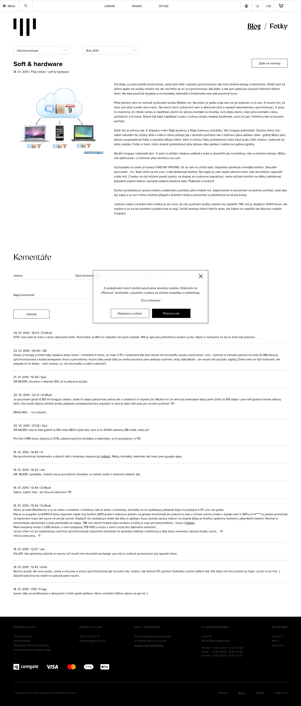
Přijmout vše (171, 313)
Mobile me (184, 102)
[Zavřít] (201, 276)
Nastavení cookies (130, 313)
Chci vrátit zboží (22, 636)
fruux (233, 93)
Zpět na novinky (269, 63)
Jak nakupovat (21, 640)
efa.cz (275, 640)
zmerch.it (277, 636)
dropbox (150, 93)
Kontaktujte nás (91, 627)
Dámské (109, 6)
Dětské (164, 6)
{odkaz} (106, 456)
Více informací (150, 300)
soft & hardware (58, 72)
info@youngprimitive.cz (92, 640)
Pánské (137, 6)
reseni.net (277, 645)
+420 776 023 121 (89, 636)
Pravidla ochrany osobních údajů (32, 649)
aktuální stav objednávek (148, 645)
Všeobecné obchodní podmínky (31, 645)
